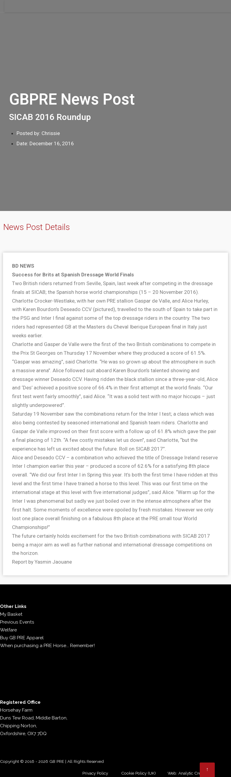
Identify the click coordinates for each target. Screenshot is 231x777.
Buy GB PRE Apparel (22, 637)
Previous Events (17, 622)
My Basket (11, 614)
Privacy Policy (95, 773)
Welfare (8, 630)
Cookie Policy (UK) (138, 773)
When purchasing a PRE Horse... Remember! (47, 645)
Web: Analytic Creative (188, 773)
